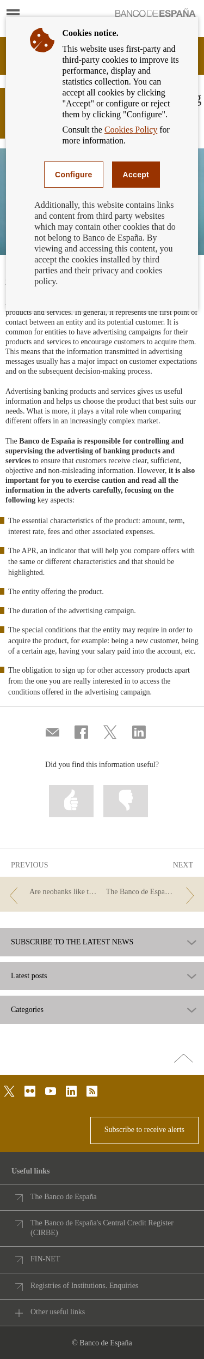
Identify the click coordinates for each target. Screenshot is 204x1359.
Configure (73, 174)
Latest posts (29, 976)
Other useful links (57, 1312)
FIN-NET (45, 1259)
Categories (27, 1010)
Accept (136, 174)
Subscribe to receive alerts (144, 1129)
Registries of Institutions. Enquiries (84, 1286)
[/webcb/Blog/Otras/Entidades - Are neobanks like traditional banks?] (51, 892)
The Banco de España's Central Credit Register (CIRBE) (102, 1228)
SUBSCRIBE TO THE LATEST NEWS (72, 942)
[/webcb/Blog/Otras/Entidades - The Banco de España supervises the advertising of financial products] (152, 892)
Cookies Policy (130, 129)
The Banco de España (63, 1197)
